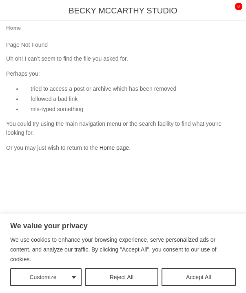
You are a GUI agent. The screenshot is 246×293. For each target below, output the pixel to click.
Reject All (121, 277)
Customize (43, 277)
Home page (114, 147)
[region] (123, 253)
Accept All (198, 277)
